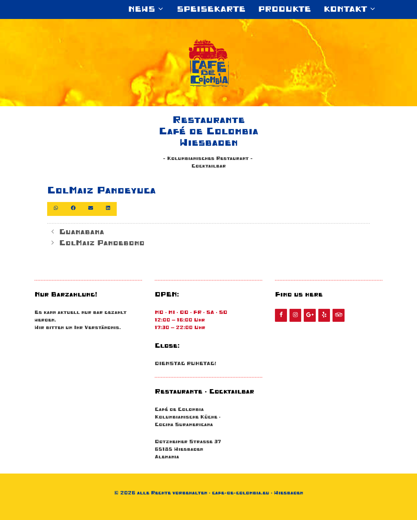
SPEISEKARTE (211, 9)
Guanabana (81, 232)
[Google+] (310, 315)
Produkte (284, 9)
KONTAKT (353, 9)
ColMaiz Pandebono (102, 243)
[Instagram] (295, 315)
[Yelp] (324, 315)
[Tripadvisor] (339, 315)
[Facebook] (281, 315)
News (149, 9)
